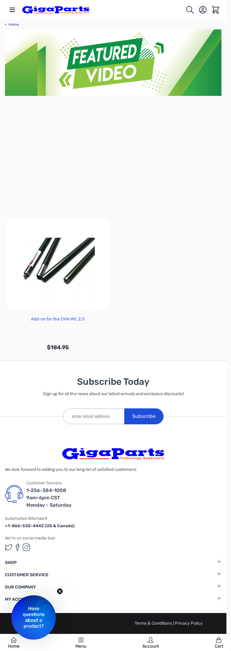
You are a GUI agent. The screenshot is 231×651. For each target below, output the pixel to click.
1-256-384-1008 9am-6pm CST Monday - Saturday (48, 497)
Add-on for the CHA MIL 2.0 (58, 319)
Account (150, 643)
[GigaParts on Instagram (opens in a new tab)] (26, 547)
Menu (80, 643)
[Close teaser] (60, 591)
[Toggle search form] (189, 9)
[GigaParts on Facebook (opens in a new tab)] (17, 547)
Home (14, 643)
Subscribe (144, 416)
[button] (33, 617)
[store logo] (56, 10)
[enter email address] (93, 416)
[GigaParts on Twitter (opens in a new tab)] (8, 547)
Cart (219, 643)
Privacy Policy (189, 623)
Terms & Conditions (154, 623)
